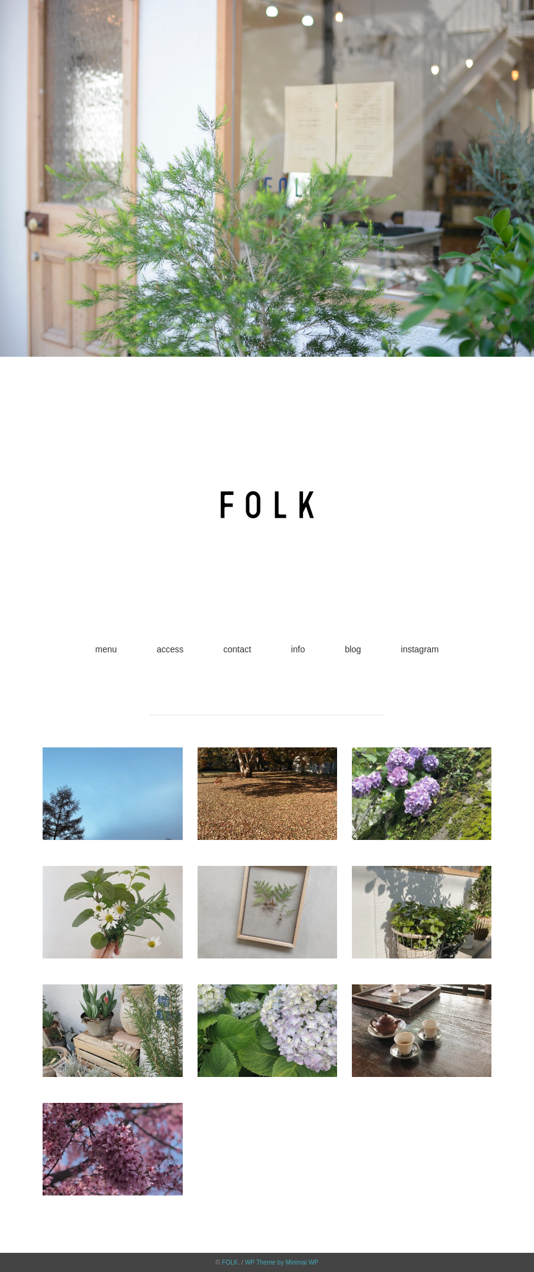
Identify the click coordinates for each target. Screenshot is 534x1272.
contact (237, 649)
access (170, 649)
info (298, 649)
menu (106, 649)
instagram (419, 649)
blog (352, 649)
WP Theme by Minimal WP (282, 1262)
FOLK (230, 1262)
